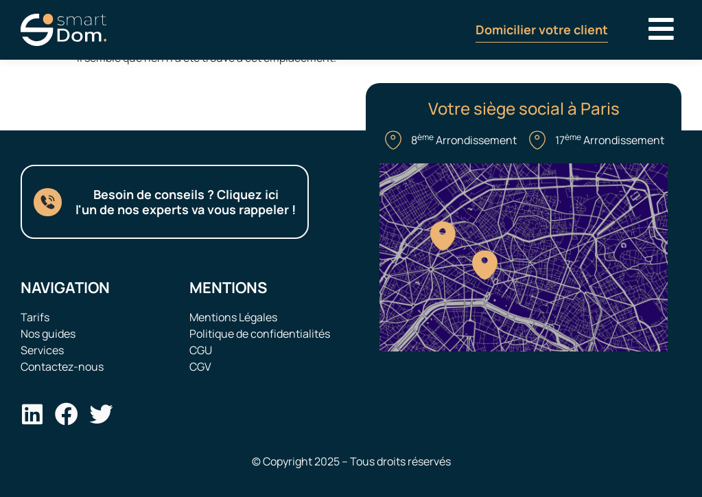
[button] (661, 28)
